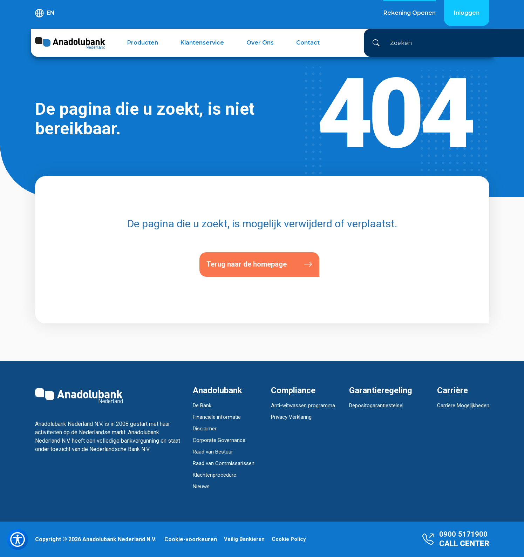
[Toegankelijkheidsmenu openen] (17, 539)
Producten (142, 42)
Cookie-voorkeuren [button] (190, 539)
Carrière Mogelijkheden (463, 405)
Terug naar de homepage (259, 264)
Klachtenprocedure (214, 475)
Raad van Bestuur (213, 452)
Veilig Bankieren (244, 539)
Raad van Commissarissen (223, 463)
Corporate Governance (219, 440)
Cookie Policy (289, 539)
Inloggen (466, 12)
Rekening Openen (409, 12)
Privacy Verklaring (291, 417)
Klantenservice (202, 42)
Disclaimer (205, 428)
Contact (308, 42)
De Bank (202, 405)
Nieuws (201, 486)
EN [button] (45, 13)
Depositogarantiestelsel (376, 405)
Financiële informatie (217, 417)
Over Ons (260, 42)
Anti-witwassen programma (303, 405)
